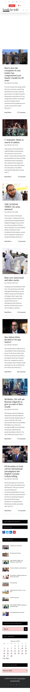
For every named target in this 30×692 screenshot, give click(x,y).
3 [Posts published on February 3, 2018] (22, 646)
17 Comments (21, 439)
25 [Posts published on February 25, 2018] (26, 653)
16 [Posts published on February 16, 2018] (18, 651)
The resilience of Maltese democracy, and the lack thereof (18, 576)
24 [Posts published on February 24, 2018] (22, 653)
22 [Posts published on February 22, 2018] (15, 653)
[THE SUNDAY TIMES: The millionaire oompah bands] (5, 562)
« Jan (3, 658)
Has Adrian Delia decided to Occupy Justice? (12, 339)
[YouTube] (14, 532)
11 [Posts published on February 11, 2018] (26, 648)
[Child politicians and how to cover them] (5, 592)
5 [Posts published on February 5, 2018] (4, 648)
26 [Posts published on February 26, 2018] (4, 656)
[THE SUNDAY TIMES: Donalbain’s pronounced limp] (5, 607)
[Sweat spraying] (5, 584)
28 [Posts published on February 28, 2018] (11, 656)
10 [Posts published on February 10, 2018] (22, 648)
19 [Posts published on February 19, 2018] (4, 653)
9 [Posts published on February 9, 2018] (18, 648)
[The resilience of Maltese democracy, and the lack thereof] (5, 577)
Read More (7, 112)
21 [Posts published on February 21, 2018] (11, 653)
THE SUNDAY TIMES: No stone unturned (12, 207)
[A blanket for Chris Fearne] (5, 547)
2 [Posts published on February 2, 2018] (18, 646)
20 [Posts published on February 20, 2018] (8, 653)
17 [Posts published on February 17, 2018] (22, 651)
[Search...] (13, 629)
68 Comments (21, 372)
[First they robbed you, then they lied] (5, 570)
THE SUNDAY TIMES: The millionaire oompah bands (16, 561)
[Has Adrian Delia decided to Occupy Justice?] (15, 326)
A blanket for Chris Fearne (16, 545)
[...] (10, 108)
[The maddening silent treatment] (5, 614)
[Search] (26, 629)
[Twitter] (7, 532)
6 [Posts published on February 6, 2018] (7, 648)
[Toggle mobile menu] (27, 10)
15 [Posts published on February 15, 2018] (15, 651)
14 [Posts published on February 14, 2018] (11, 651)
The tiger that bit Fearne (15, 553)
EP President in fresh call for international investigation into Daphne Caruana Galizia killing (13, 471)
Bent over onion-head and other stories (14, 278)
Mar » (8, 658)
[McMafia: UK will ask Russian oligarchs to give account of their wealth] (15, 387)
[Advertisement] (15, 29)
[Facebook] (3, 532)
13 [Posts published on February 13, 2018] (8, 651)
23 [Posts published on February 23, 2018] (18, 653)
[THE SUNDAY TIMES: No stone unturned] (15, 192)
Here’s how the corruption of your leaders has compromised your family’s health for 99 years (14, 74)
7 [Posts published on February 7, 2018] (11, 648)
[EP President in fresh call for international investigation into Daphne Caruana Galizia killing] (15, 454)
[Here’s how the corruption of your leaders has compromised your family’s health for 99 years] (15, 56)
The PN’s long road (14, 597)
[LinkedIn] (10, 532)
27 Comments (21, 112)
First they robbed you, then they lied (18, 568)
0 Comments (22, 177)
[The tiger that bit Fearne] (5, 555)
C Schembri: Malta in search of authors (14, 141)
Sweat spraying (13, 582)
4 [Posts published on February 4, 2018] (25, 646)
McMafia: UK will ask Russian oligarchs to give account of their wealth (14, 403)
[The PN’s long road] (5, 599)
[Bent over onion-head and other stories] (15, 261)
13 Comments (21, 312)
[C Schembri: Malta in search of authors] (15, 127)
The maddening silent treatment (17, 612)
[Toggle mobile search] (23, 10)
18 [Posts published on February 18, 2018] (26, 651)
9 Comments (22, 241)
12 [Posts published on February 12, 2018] (4, 651)
